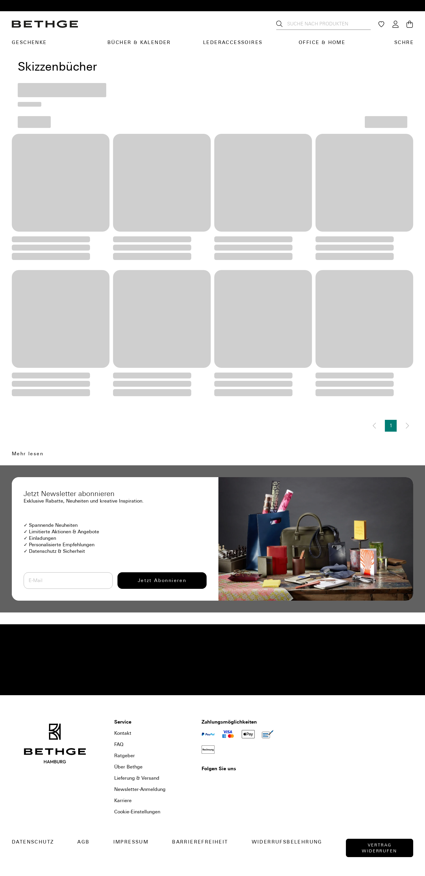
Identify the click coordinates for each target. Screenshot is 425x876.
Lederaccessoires (232, 42)
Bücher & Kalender (139, 42)
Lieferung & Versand (136, 778)
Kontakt (122, 733)
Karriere (123, 800)
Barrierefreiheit (200, 842)
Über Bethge (128, 767)
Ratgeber (124, 755)
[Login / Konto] (395, 24)
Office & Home (322, 42)
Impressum (131, 842)
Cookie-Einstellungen (137, 812)
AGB (83, 842)
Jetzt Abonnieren (162, 580)
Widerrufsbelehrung (287, 842)
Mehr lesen (27, 453)
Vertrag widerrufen (379, 848)
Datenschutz (33, 842)
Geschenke (29, 42)
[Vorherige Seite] (374, 426)
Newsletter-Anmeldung (140, 789)
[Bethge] (45, 24)
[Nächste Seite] (407, 426)
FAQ (118, 744)
